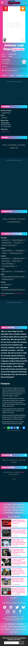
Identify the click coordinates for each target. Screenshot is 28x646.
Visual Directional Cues (16, 253)
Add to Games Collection (10, 71)
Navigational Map (6, 242)
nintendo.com (5, 131)
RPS (16, 632)
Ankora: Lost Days (13, 47)
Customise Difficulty (7, 250)
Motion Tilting (16, 261)
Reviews (11, 75)
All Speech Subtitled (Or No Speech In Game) (13, 276)
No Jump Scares (6, 284)
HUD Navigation (20, 250)
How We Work (21, 504)
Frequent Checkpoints (17, 240)
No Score (4, 66)
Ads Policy (15, 510)
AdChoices (22, 618)
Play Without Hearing (7, 279)
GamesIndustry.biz (22, 629)
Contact (13, 507)
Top (4, 504)
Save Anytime (5, 240)
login (21, 472)
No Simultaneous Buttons (8, 266)
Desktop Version (19, 512)
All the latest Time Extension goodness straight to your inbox (14, 638)
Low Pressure (17, 242)
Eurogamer (8, 629)
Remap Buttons (5, 258)
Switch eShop (12, 54)
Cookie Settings (9, 512)
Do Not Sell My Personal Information (14, 620)
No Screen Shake (19, 271)
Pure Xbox (4, 626)
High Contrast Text (6, 271)
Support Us (7, 507)
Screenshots (20, 75)
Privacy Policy (20, 507)
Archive (22, 510)
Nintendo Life (11, 624)
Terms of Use (7, 510)
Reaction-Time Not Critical (8, 245)
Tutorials (4, 253)
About (9, 504)
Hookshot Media (12, 616)
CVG (12, 632)
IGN (2, 629)
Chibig (10, 56)
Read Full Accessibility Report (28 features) (13, 290)
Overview (4, 75)
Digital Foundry (13, 626)
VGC (14, 629)
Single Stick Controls (18, 258)
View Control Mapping (7, 263)
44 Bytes (17, 618)
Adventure (4, 117)
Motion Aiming (5, 261)
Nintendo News (22, 626)
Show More (14, 598)
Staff (14, 504)
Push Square (20, 624)
